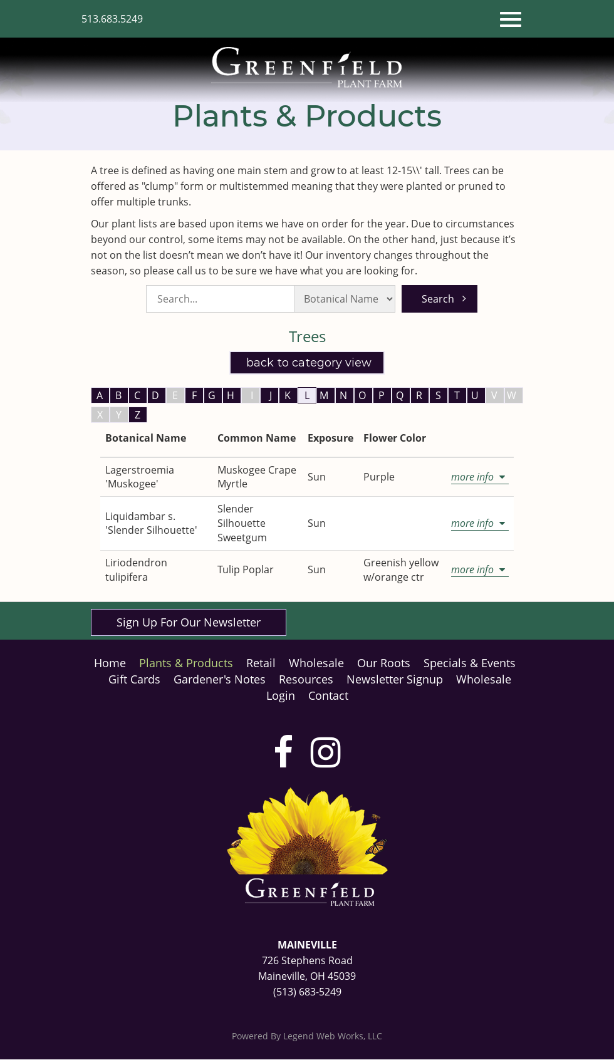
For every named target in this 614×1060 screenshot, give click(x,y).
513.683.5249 (112, 19)
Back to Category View (307, 362)
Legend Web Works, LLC (332, 1036)
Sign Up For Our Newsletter (189, 622)
